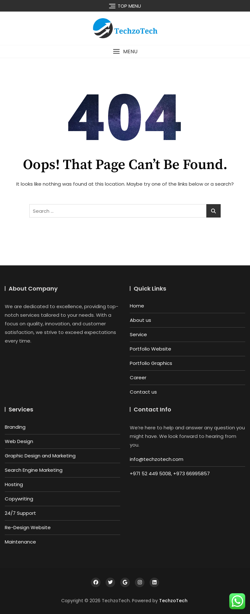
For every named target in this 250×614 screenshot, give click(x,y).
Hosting (14, 484)
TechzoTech (173, 600)
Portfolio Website (150, 348)
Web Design (19, 441)
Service (138, 334)
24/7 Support (20, 513)
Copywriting (19, 498)
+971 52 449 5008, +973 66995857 (170, 473)
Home (137, 305)
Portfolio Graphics (151, 363)
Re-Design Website (28, 527)
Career (138, 377)
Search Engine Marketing (33, 470)
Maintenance (20, 541)
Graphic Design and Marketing (40, 455)
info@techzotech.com (156, 459)
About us (140, 320)
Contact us (143, 391)
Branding (15, 427)
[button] (125, 51)
